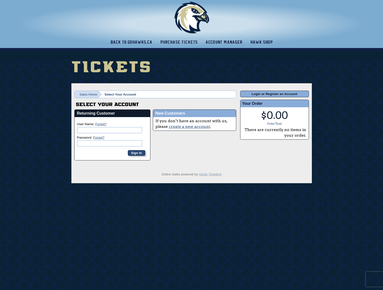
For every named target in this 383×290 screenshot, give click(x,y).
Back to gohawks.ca (131, 42)
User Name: (110, 127)
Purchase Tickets (179, 42)
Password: (110, 141)
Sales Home (88, 94)
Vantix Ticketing (210, 174)
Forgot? (100, 124)
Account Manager (223, 42)
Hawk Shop (261, 42)
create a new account (189, 126)
